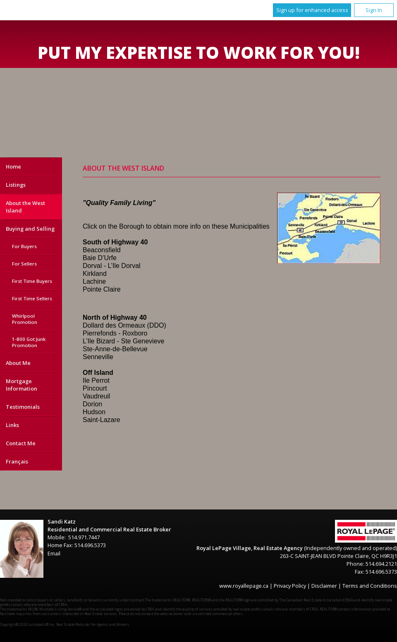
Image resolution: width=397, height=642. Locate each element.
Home (13, 166)
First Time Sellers (32, 298)
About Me (18, 363)
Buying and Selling (30, 228)
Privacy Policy (290, 585)
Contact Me (21, 443)
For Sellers (24, 264)
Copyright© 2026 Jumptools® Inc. (27, 624)
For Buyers (24, 246)
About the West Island (25, 206)
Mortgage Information (21, 384)
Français (17, 461)
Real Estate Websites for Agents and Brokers (92, 624)
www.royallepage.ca (243, 585)
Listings (16, 184)
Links (12, 425)
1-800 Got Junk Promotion (28, 342)
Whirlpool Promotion (24, 319)
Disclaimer (324, 585)
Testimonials (23, 406)
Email (54, 553)
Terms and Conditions (369, 585)
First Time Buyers (32, 281)
